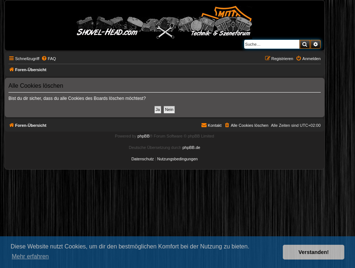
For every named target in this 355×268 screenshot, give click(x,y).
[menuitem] (48, 58)
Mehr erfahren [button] (30, 256)
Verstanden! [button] (314, 252)
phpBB (143, 136)
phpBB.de (191, 147)
